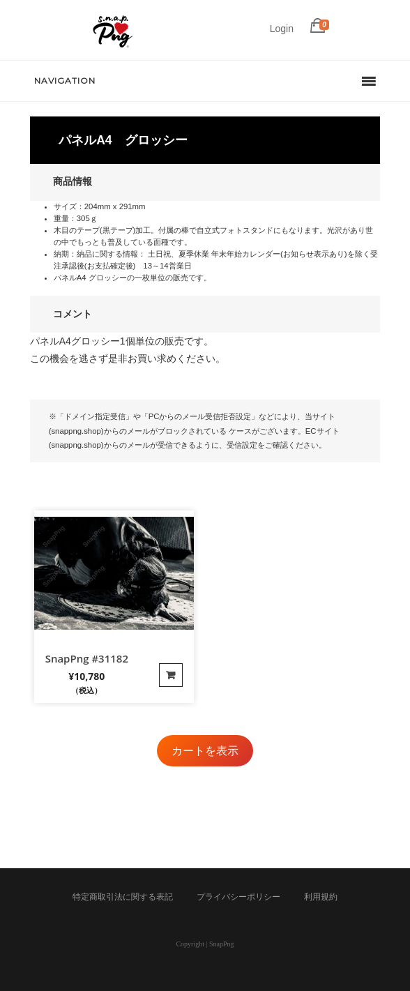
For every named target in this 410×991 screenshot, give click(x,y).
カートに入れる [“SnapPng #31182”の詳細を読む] (171, 675)
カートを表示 (205, 751)
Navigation (65, 80)
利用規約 (320, 897)
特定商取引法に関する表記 (123, 897)
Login (282, 28)
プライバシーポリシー (238, 897)
